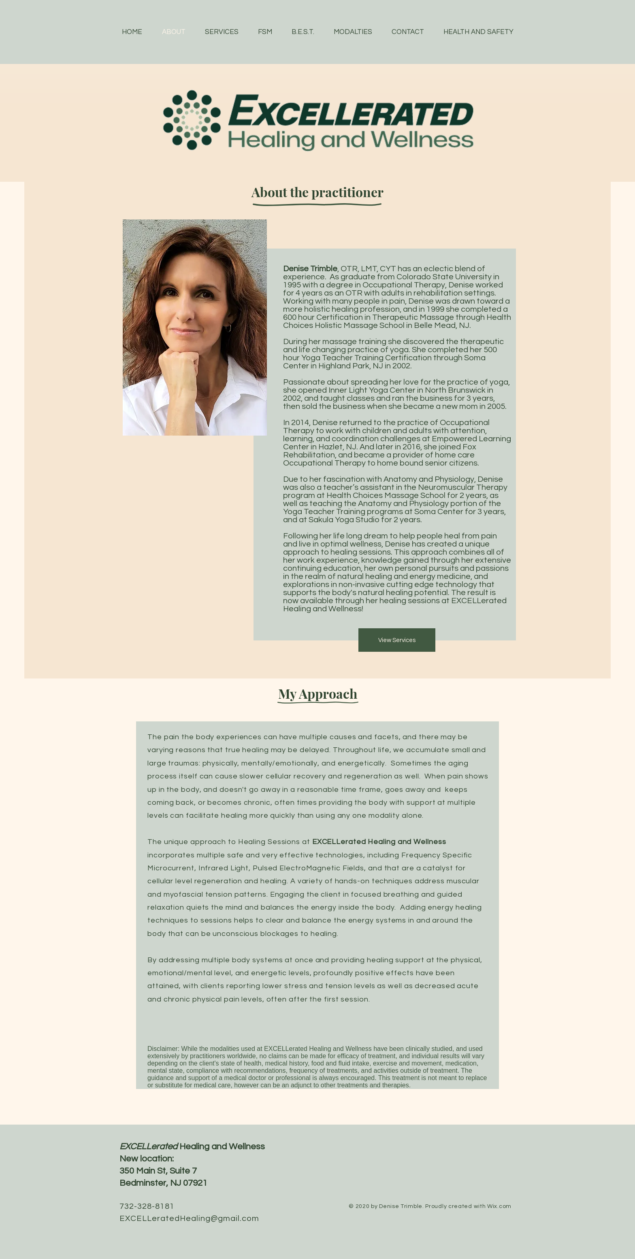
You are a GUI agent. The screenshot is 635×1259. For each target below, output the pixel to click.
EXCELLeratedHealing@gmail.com (189, 1218)
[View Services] (396, 640)
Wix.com (499, 1206)
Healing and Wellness (192, 1146)
